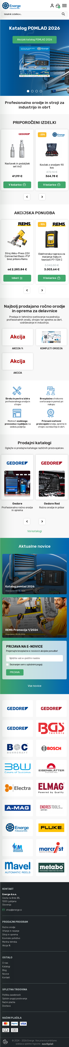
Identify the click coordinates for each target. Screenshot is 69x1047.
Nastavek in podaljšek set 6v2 (17, 165)
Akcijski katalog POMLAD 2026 (34, 39)
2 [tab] (32, 91)
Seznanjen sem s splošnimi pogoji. (26, 664)
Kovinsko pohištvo (11, 938)
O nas (5, 963)
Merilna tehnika (9, 942)
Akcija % (6, 945)
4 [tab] (41, 91)
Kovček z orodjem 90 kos (52, 166)
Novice (5, 974)
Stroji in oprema (10, 934)
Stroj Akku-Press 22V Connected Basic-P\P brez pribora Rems (17, 256)
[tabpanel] (34, 58)
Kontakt (6, 977)
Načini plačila (8, 1002)
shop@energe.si (14, 910)
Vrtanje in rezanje (10, 931)
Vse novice (34, 686)
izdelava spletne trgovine (28, 1044)
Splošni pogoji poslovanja (14, 998)
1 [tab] (28, 91)
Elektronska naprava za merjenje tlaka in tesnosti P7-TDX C (51, 256)
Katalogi (6, 966)
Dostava (6, 1006)
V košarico (17, 184)
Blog (4, 970)
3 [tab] (36, 91)
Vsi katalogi (34, 531)
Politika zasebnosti (11, 995)
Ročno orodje (8, 927)
